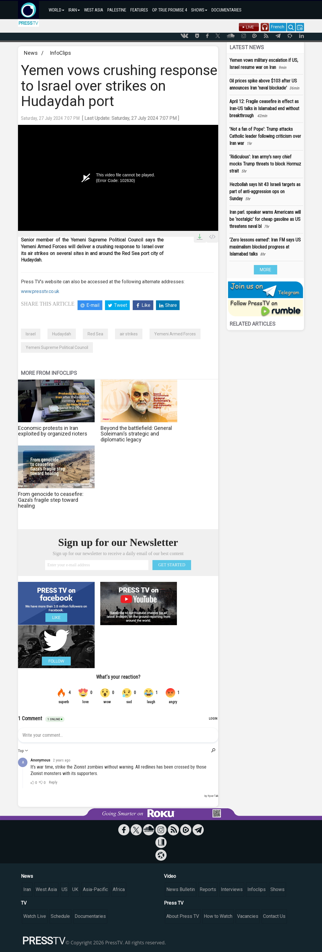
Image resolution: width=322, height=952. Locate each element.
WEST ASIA (93, 10)
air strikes (129, 334)
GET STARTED (171, 565)
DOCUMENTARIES (226, 10)
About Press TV (182, 916)
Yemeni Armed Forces (175, 334)
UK (75, 889)
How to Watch (218, 916)
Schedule (60, 916)
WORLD (56, 10)
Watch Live (34, 916)
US (65, 889)
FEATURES (139, 10)
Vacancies (247, 916)
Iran (27, 889)
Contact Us (274, 916)
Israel (31, 334)
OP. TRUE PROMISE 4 (169, 10)
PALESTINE (116, 10)
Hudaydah (61, 334)
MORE (265, 269)
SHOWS (199, 10)
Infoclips (256, 889)
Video (170, 876)
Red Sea (95, 334)
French (277, 26)
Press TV (173, 903)
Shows (277, 889)
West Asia (46, 889)
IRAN (74, 10)
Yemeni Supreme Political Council (57, 347)
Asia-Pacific (95, 889)
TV (24, 903)
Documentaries (90, 916)
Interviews (232, 889)
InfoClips (60, 53)
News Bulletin (180, 889)
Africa (119, 889)
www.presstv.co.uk (40, 291)
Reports (208, 889)
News (31, 53)
